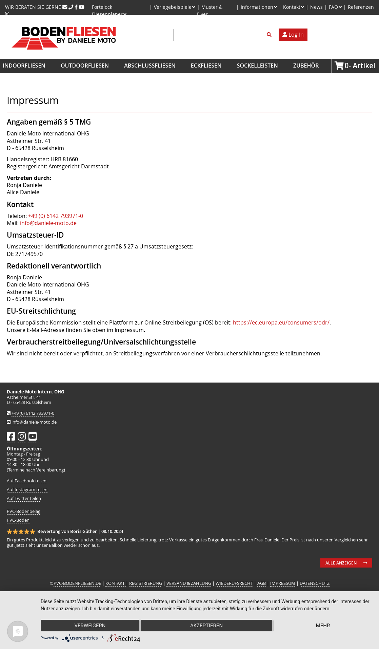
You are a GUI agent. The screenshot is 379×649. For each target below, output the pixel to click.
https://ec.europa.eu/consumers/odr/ (281, 322)
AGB (261, 583)
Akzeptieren (206, 626)
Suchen (270, 35)
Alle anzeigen (341, 563)
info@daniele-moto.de (48, 223)
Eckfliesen (206, 65)
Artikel (347, 65)
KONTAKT (115, 583)
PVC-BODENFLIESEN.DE (77, 583)
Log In (293, 34)
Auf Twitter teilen (24, 498)
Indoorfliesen (24, 65)
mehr (323, 626)
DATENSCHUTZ (315, 583)
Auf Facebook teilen (26, 481)
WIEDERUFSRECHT (234, 583)
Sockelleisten (257, 65)
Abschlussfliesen (150, 65)
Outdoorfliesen (85, 65)
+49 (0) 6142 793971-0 (55, 216)
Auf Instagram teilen (27, 490)
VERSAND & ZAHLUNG (188, 583)
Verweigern (90, 626)
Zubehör (306, 65)
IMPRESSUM (282, 583)
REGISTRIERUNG (145, 583)
